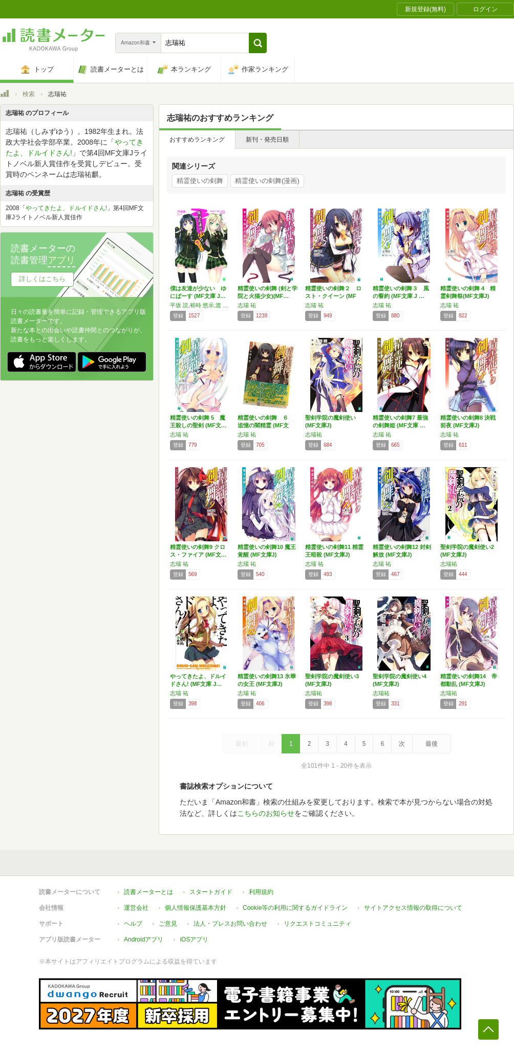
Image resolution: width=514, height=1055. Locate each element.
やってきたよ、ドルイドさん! (66, 208)
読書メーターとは (148, 892)
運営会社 (136, 908)
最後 (431, 743)
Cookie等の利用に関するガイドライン (295, 908)
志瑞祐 (313, 434)
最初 (241, 743)
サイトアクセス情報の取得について (413, 908)
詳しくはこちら (42, 279)
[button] (258, 43)
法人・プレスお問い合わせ (230, 924)
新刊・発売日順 (267, 139)
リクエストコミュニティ (317, 924)
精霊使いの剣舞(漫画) (267, 181)
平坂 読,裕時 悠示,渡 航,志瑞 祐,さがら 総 (201, 305)
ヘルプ (133, 924)
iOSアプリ (194, 939)
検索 (29, 94)
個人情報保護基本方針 (195, 908)
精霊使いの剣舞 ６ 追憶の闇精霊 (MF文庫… (266, 425)
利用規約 (261, 892)
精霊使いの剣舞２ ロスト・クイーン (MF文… (333, 296)
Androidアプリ (143, 939)
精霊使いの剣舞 (200, 181)
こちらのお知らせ (265, 813)
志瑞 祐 (247, 305)
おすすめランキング (197, 139)
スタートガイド (210, 892)
